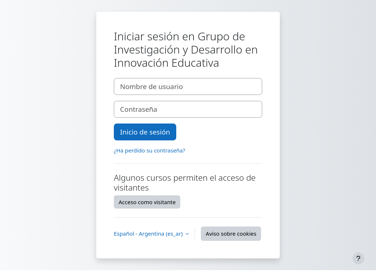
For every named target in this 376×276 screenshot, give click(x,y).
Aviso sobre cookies (231, 233)
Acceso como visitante (147, 202)
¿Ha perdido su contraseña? (149, 150)
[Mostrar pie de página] (358, 258)
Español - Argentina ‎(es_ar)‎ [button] (149, 233)
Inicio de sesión (145, 131)
